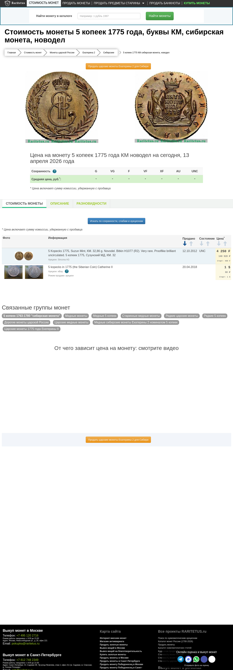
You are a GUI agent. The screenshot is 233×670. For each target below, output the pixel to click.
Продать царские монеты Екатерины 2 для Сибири (118, 66)
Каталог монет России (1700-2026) (175, 641)
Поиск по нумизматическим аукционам (177, 638)
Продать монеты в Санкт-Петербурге (120, 661)
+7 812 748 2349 (27, 659)
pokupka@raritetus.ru (26, 643)
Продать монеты (76, 3)
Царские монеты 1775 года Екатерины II (31, 328)
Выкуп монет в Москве (23, 630)
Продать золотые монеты (114, 644)
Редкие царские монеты (182, 315)
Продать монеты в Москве (114, 658)
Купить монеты (197, 3)
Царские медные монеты (71, 322)
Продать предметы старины (119, 3)
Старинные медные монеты (141, 315)
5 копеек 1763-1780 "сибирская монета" (31, 315)
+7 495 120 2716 (27, 635)
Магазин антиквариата (112, 641)
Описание (59, 203)
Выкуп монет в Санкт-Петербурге (32, 655)
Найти (160, 16)
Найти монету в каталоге (54, 15)
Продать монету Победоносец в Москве (121, 664)
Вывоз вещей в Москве (112, 648)
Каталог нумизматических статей (174, 648)
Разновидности (91, 203)
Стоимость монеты (24, 203)
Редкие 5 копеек (215, 315)
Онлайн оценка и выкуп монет (196, 652)
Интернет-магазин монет (113, 638)
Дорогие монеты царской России (26, 322)
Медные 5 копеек (104, 315)
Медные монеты (76, 315)
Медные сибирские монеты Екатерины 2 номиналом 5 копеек (135, 322)
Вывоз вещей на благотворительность (121, 651)
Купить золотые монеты (113, 654)
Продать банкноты (164, 3)
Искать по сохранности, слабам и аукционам (116, 221)
